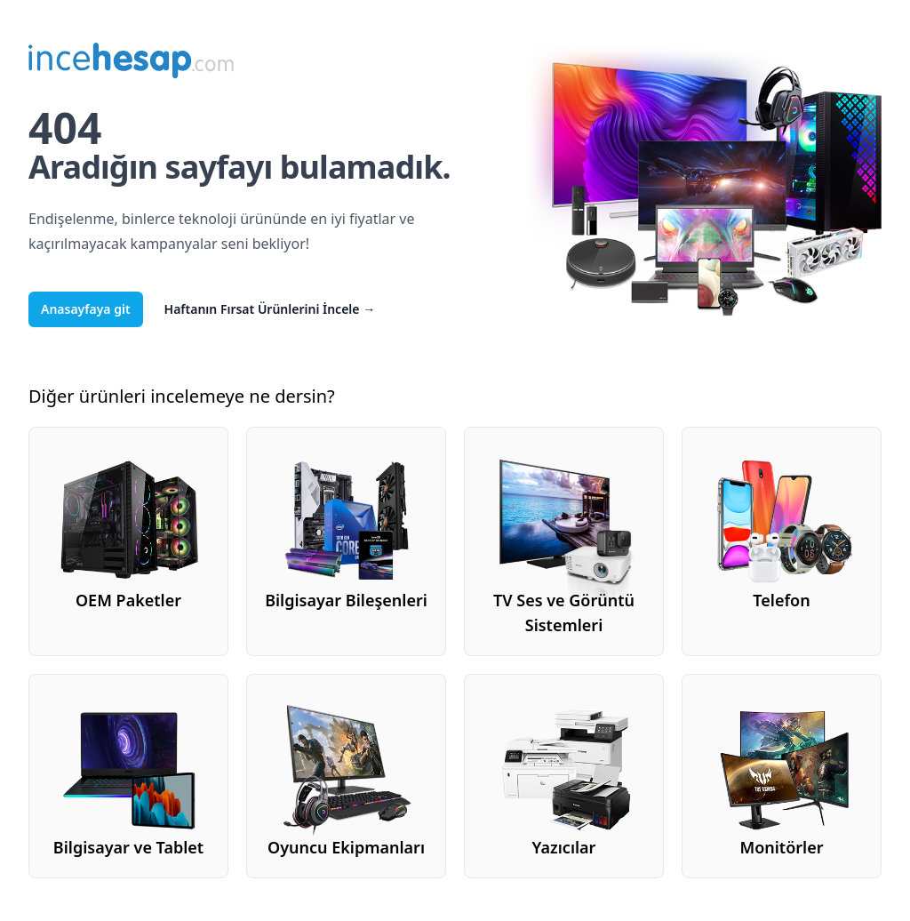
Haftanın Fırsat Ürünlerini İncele (270, 308)
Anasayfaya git (86, 308)
